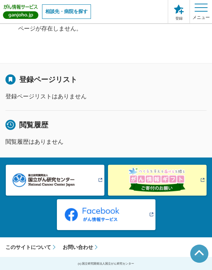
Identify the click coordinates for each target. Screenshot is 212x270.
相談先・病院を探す (66, 11)
